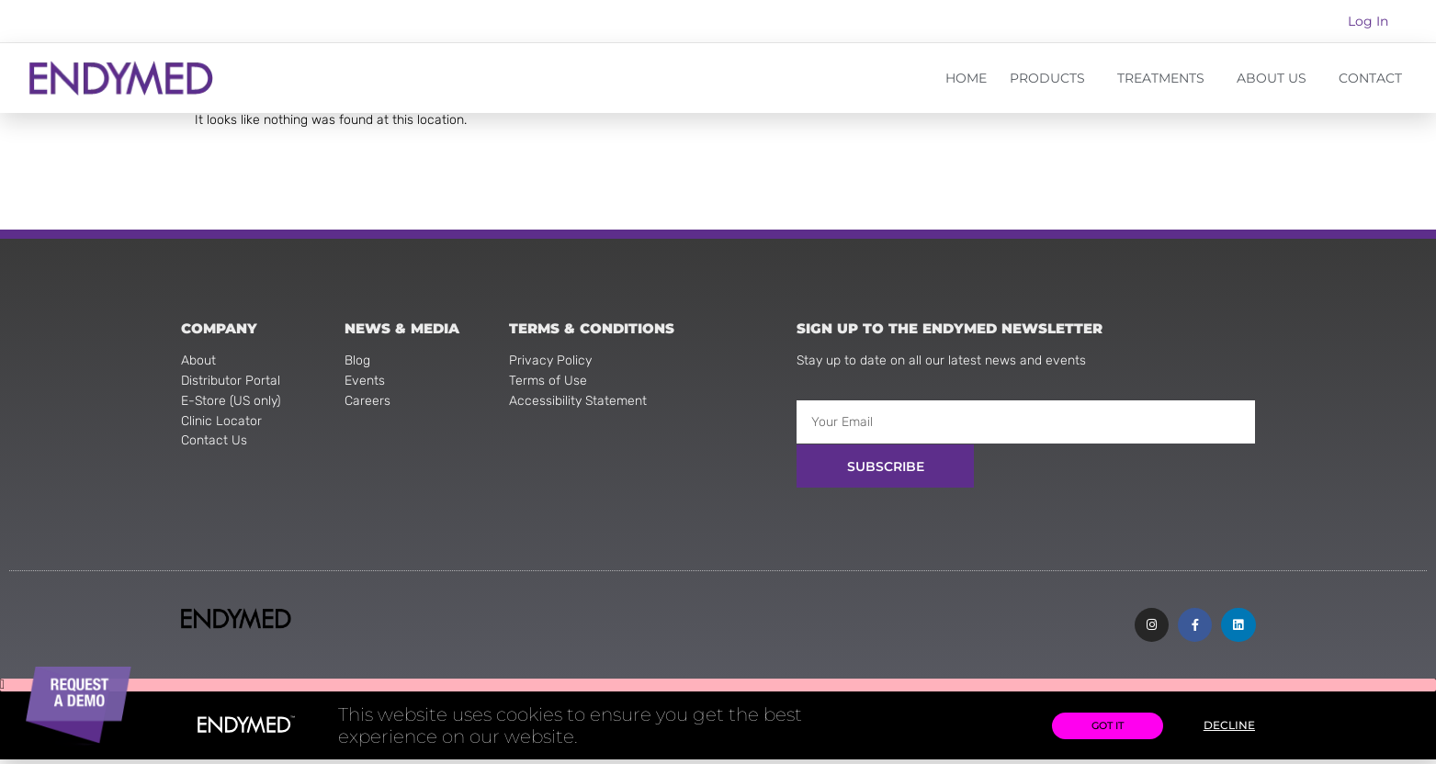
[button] (718, 689)
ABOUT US (1276, 78)
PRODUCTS (1052, 78)
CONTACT (1370, 78)
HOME (966, 78)
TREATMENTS (1165, 78)
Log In (1368, 21)
